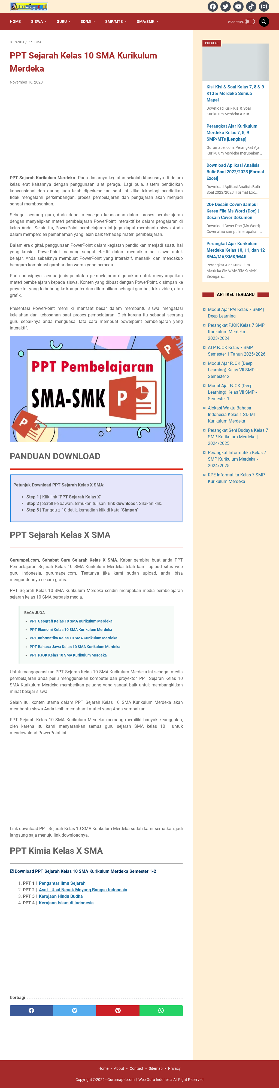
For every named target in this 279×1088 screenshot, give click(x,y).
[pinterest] (118, 1010)
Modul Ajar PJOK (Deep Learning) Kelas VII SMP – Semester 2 (233, 370)
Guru (62, 21)
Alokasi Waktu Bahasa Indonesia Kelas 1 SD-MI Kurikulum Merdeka (231, 414)
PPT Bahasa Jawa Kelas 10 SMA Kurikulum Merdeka (75, 647)
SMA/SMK (145, 21)
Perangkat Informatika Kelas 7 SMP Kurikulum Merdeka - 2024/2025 (237, 459)
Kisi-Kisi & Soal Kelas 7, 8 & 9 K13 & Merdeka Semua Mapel (235, 93)
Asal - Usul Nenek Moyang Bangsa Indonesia (83, 889)
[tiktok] (250, 7)
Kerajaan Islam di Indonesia (66, 902)
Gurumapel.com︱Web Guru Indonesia (139, 1079)
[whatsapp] (161, 1010)
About (119, 1068)
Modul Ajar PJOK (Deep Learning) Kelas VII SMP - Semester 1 (232, 392)
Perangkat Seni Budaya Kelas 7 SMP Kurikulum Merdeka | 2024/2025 (238, 437)
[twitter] (225, 7)
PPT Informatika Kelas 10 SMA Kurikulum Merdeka (73, 638)
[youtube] (238, 7)
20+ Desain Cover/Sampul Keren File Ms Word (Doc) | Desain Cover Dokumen (233, 211)
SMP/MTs (114, 21)
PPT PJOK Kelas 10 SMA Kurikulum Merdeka (68, 655)
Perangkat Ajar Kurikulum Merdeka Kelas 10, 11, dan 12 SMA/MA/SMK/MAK (236, 250)
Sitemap (156, 1068)
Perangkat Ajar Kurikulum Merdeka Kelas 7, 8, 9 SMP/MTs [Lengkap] (232, 133)
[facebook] (212, 7)
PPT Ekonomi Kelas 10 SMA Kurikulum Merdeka (71, 629)
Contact (136, 1068)
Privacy (174, 1068)
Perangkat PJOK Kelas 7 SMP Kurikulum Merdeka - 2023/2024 (236, 332)
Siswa (37, 21)
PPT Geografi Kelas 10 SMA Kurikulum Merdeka (71, 621)
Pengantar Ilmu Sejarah (62, 883)
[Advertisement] (96, 130)
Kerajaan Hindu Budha (61, 896)
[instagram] (263, 7)
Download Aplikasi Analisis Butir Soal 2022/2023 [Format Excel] (235, 172)
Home (15, 21)
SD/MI (86, 21)
